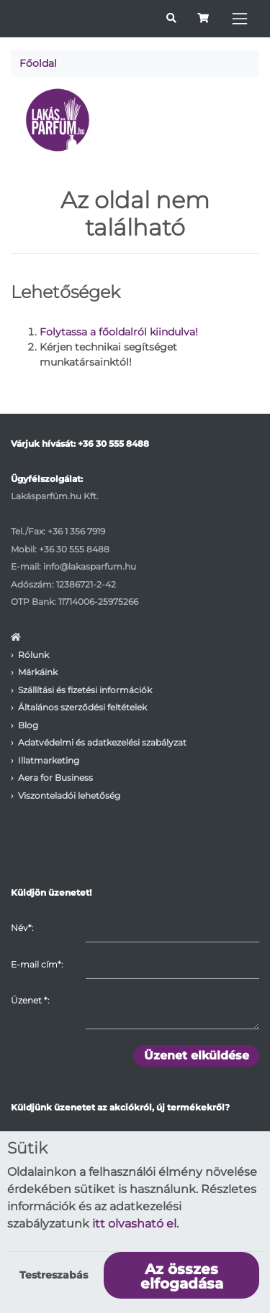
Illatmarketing (48, 760)
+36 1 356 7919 (76, 531)
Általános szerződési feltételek (82, 707)
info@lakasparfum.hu (89, 566)
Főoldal (38, 63)
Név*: (22, 927)
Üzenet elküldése (196, 1055)
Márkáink (38, 672)
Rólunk (33, 654)
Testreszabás (53, 1274)
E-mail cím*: (37, 964)
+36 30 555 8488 (113, 443)
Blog (28, 725)
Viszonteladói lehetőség (69, 795)
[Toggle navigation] (239, 19)
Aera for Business (55, 777)
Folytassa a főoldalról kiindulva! (119, 331)
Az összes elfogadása (181, 1276)
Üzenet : (30, 1000)
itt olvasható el (134, 1223)
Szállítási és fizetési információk (85, 690)
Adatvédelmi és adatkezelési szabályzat (102, 742)
